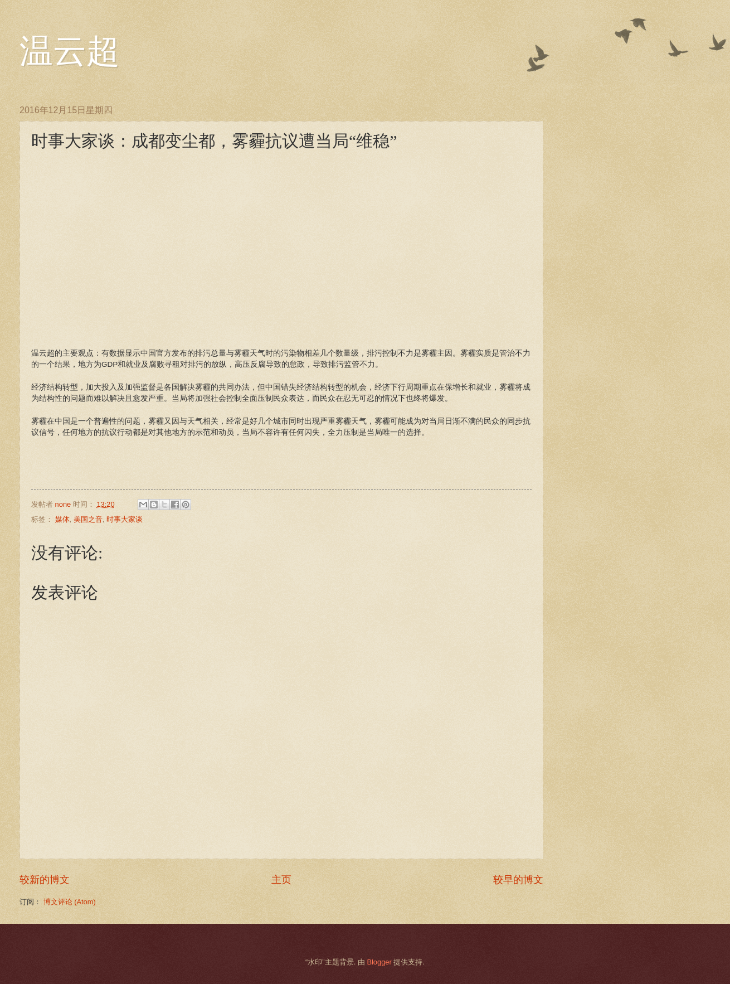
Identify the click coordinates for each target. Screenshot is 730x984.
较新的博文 (45, 879)
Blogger (379, 962)
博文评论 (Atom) (69, 902)
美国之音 (88, 519)
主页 (281, 879)
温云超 (70, 51)
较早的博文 (518, 879)
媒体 (62, 519)
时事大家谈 (124, 519)
